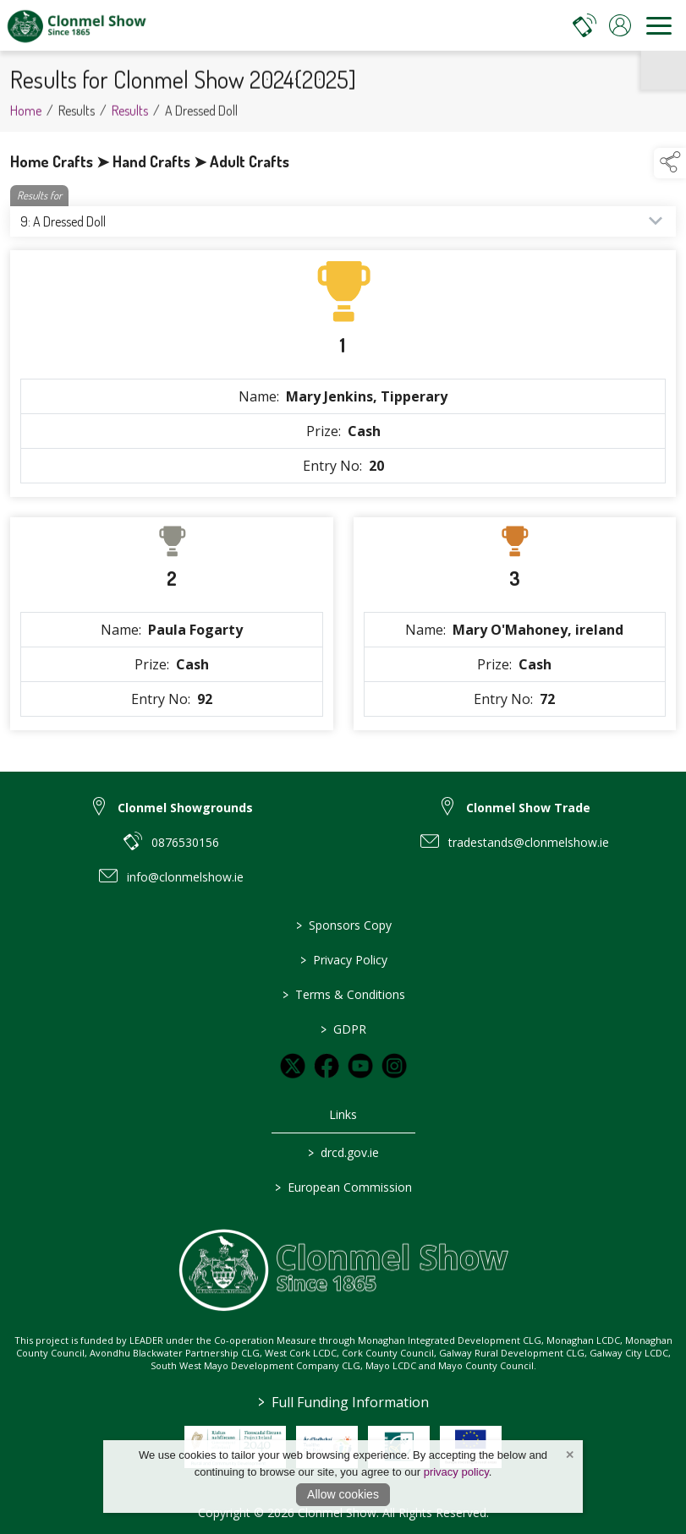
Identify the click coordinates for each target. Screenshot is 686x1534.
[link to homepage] (76, 25)
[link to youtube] (360, 1065)
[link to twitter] (292, 1065)
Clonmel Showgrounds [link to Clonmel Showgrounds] (185, 808)
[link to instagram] (394, 1065)
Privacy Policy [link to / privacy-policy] (343, 959)
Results (130, 118)
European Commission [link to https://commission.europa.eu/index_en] (343, 1187)
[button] (670, 163)
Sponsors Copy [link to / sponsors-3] (343, 925)
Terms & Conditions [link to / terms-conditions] (343, 994)
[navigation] (659, 25)
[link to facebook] (326, 1065)
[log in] (620, 25)
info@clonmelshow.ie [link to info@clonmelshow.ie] (185, 877)
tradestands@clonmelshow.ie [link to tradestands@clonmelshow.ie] (528, 842)
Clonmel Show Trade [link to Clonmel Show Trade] (528, 808)
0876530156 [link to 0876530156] (185, 842)
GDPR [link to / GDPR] (343, 1029)
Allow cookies (343, 1494)
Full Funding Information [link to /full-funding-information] (343, 1402)
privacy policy (456, 1472)
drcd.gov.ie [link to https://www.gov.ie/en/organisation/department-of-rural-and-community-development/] (343, 1152)
